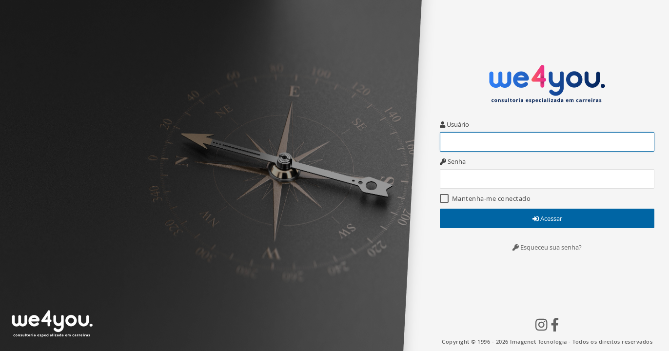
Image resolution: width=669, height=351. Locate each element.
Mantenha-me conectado (485, 198)
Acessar (547, 218)
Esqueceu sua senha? (547, 247)
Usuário (454, 124)
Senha (453, 161)
